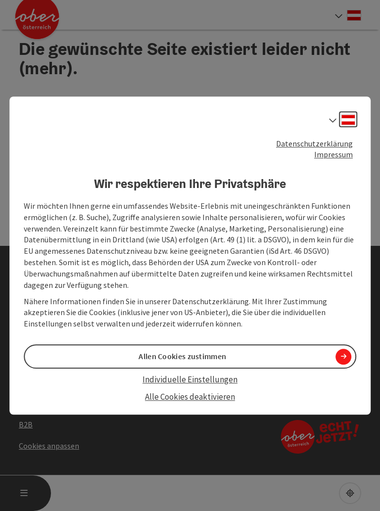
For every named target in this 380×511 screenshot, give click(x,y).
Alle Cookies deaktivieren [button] (190, 396)
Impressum (333, 155)
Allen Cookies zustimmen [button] (182, 357)
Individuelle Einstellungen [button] (190, 379)
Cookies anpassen (49, 446)
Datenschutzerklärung (314, 143)
